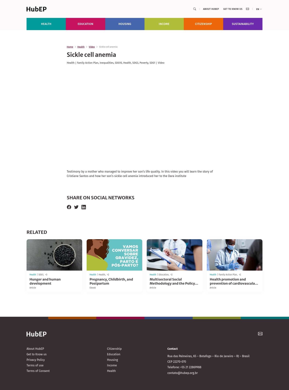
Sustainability (243, 24)
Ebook (93, 287)
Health (46, 24)
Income (164, 24)
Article (32, 287)
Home (70, 46)
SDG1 (152, 62)
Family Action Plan (87, 62)
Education (85, 24)
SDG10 (118, 62)
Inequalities (107, 62)
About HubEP (211, 9)
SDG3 (135, 62)
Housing (125, 24)
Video (92, 46)
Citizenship (203, 24)
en (259, 9)
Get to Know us (232, 9)
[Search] (194, 9)
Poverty (144, 62)
